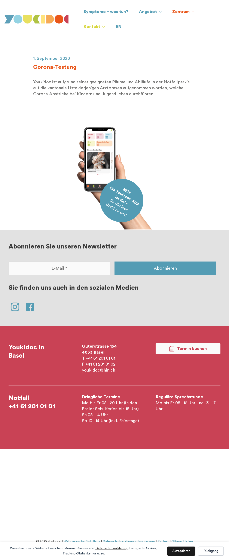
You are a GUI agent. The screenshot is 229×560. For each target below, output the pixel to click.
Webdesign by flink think (82, 541)
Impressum (146, 541)
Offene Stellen (182, 541)
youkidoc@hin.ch (98, 370)
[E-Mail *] (59, 268)
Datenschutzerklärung (111, 548)
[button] (15, 307)
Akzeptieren (181, 551)
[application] (159, 11)
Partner (163, 541)
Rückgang (211, 551)
